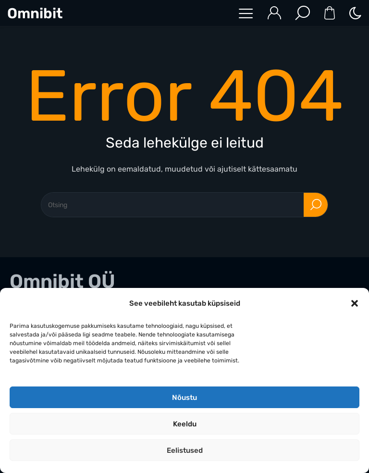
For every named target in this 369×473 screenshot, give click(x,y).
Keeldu (185, 424)
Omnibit (34, 13)
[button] (354, 303)
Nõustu (184, 397)
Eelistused (185, 450)
